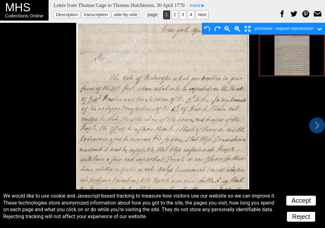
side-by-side (125, 14)
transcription (96, 14)
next (202, 14)
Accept (301, 200)
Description (67, 14)
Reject (301, 216)
